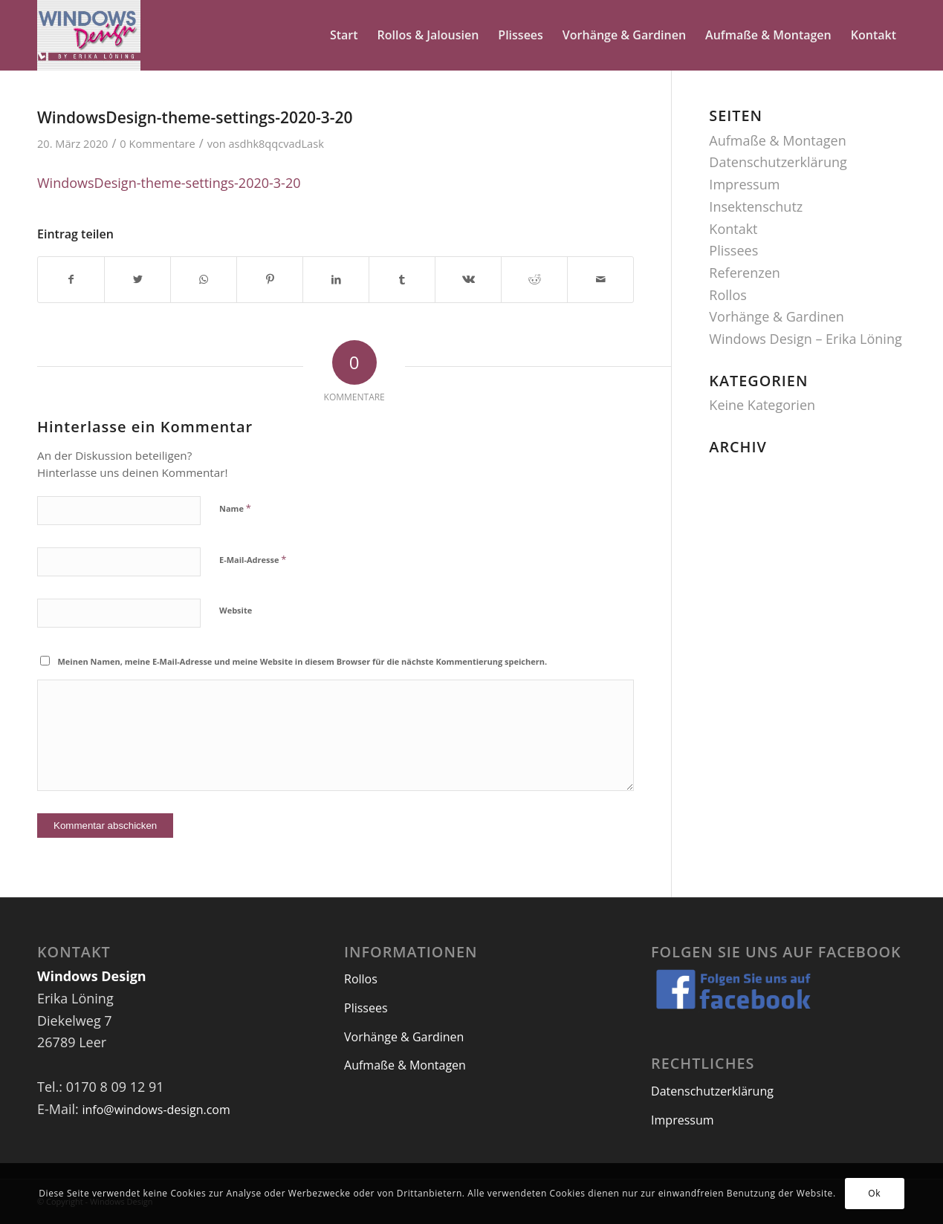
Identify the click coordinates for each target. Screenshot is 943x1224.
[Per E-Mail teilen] (600, 279)
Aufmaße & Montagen (777, 140)
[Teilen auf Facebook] (71, 279)
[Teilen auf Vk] (468, 279)
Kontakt (733, 229)
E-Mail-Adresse (252, 559)
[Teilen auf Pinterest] (269, 279)
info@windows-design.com (156, 1109)
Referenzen (744, 272)
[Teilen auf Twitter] (137, 279)
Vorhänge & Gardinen (776, 316)
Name (235, 508)
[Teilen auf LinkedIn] (336, 279)
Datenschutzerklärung (777, 162)
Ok (874, 1193)
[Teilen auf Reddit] (534, 279)
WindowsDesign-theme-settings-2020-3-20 (195, 117)
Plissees (733, 250)
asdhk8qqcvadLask (275, 143)
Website (235, 610)
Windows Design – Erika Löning (805, 339)
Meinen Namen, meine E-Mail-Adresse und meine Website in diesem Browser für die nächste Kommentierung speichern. (303, 661)
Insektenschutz (756, 206)
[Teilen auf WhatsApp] (203, 279)
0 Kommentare (157, 143)
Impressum (744, 184)
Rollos (727, 295)
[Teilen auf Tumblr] (402, 279)
